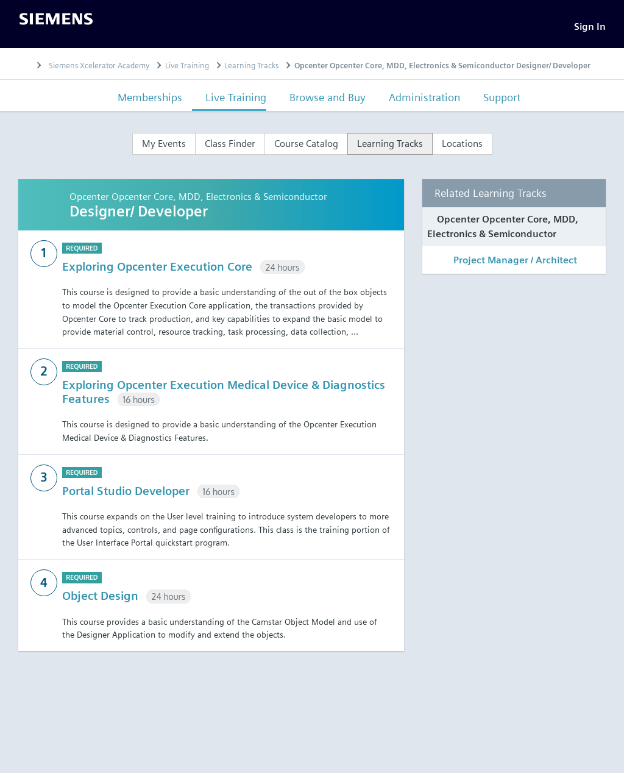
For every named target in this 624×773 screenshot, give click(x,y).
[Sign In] (590, 28)
